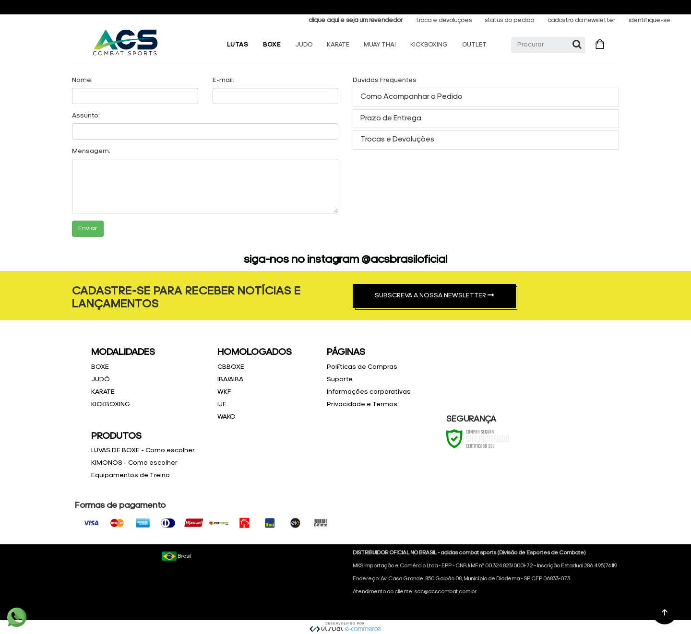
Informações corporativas (369, 392)
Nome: (82, 80)
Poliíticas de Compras (362, 367)
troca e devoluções (444, 20)
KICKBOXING (429, 45)
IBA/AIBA (230, 379)
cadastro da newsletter (581, 20)
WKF (224, 392)
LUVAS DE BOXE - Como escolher (143, 450)
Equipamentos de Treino (130, 475)
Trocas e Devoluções (397, 139)
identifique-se (649, 20)
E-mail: (223, 80)
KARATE (338, 45)
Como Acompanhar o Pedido (411, 97)
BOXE (272, 45)
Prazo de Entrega (390, 118)
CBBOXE (230, 367)
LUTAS (238, 45)
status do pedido (509, 20)
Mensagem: (91, 151)
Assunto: (86, 115)
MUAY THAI (380, 45)
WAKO (226, 417)
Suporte (340, 379)
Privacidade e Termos (362, 404)
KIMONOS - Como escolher (134, 463)
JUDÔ (100, 379)
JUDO (303, 45)
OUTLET (474, 45)
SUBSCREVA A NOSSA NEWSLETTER (434, 295)
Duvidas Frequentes (385, 80)
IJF (221, 404)
